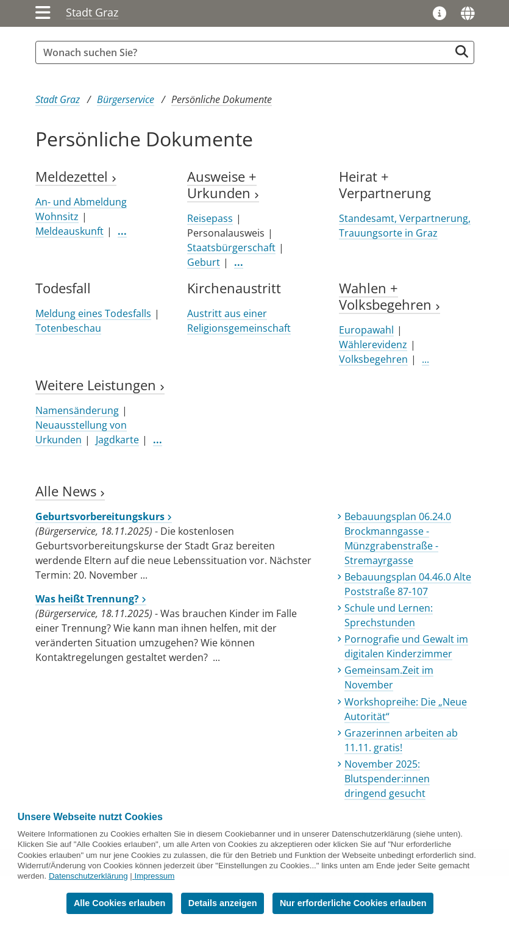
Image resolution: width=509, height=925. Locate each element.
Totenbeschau (68, 328)
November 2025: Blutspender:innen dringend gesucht (387, 778)
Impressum (154, 875)
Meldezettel (75, 176)
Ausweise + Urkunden (223, 184)
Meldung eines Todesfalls (93, 313)
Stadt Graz (92, 12)
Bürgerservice (125, 99)
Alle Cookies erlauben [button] (119, 903)
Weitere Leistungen (100, 385)
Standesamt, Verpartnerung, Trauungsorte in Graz (405, 226)
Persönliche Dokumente (221, 99)
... (425, 359)
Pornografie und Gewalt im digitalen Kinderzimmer (406, 646)
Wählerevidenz (373, 344)
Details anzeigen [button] (222, 903)
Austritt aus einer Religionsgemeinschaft (239, 321)
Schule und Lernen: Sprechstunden (388, 615)
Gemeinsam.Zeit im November (388, 677)
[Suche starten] (461, 51)
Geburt (203, 262)
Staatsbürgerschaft (231, 247)
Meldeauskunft (69, 231)
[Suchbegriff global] (245, 52)
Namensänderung (77, 410)
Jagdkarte (117, 439)
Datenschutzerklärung (88, 875)
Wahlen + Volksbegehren (389, 296)
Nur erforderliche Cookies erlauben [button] (353, 903)
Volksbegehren (373, 359)
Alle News (70, 491)
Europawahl (366, 330)
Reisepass (210, 218)
